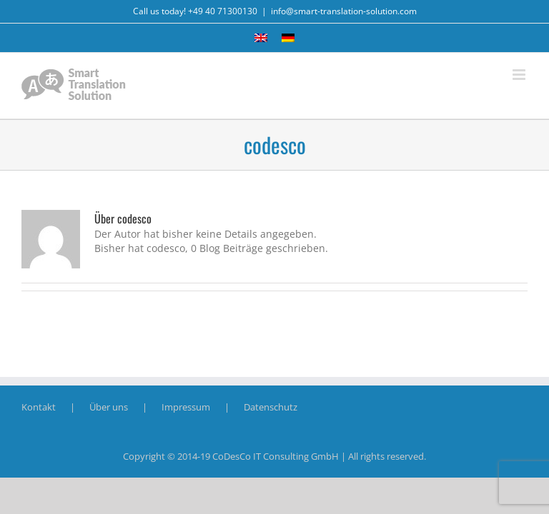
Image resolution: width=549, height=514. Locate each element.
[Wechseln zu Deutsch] (288, 37)
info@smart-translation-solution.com (344, 11)
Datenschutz (270, 406)
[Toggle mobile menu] (520, 74)
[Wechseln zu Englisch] (260, 37)
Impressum (186, 406)
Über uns (108, 406)
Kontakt (38, 406)
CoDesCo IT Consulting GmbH (275, 456)
